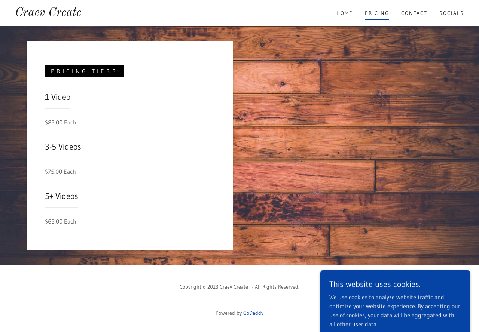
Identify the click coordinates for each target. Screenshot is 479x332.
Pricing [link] (377, 13)
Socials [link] (451, 13)
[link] (48, 14)
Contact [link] (414, 13)
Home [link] (344, 13)
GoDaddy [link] (253, 313)
